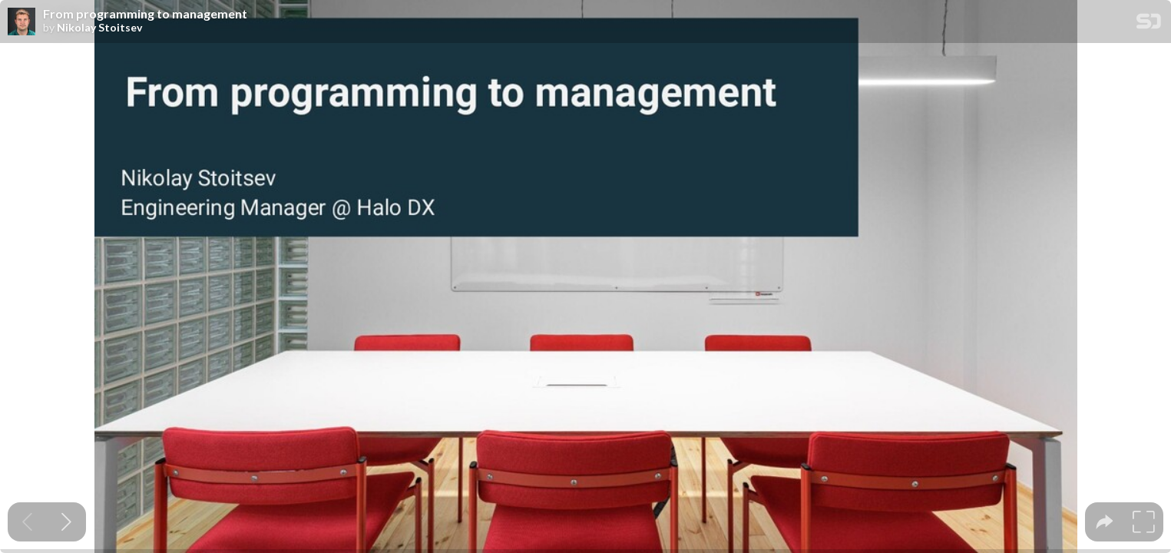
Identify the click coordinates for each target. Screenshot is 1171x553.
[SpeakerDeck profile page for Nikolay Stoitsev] (21, 22)
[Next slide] (66, 522)
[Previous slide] (27, 522)
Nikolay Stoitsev (99, 27)
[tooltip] (1104, 522)
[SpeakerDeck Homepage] (1148, 24)
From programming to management (145, 14)
